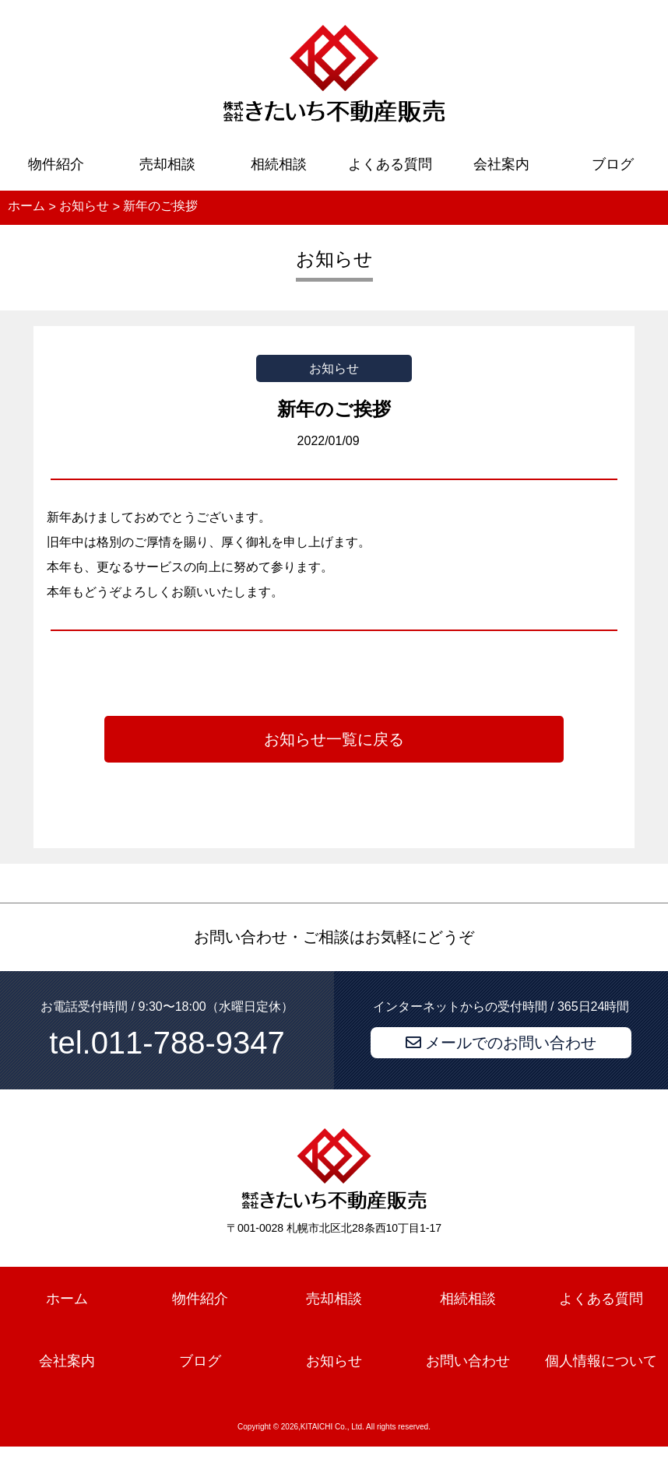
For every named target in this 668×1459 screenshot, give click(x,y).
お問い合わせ (468, 1361)
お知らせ (334, 1361)
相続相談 (279, 164)
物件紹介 (56, 164)
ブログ (613, 164)
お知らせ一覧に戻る (334, 739)
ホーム (67, 1298)
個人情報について (601, 1361)
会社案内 (501, 164)
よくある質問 (390, 164)
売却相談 (167, 164)
